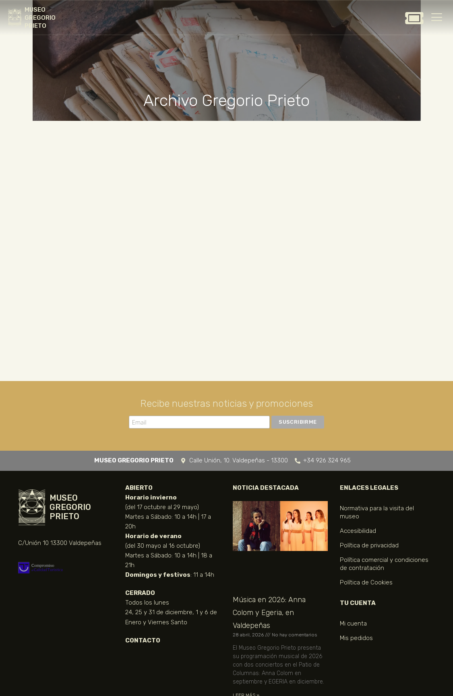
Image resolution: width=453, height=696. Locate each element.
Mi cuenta (353, 623)
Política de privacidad (369, 545)
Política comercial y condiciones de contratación (384, 564)
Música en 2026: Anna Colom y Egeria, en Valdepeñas (269, 612)
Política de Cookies (366, 582)
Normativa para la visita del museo (377, 512)
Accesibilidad (358, 530)
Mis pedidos (356, 638)
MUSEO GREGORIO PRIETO (40, 17)
